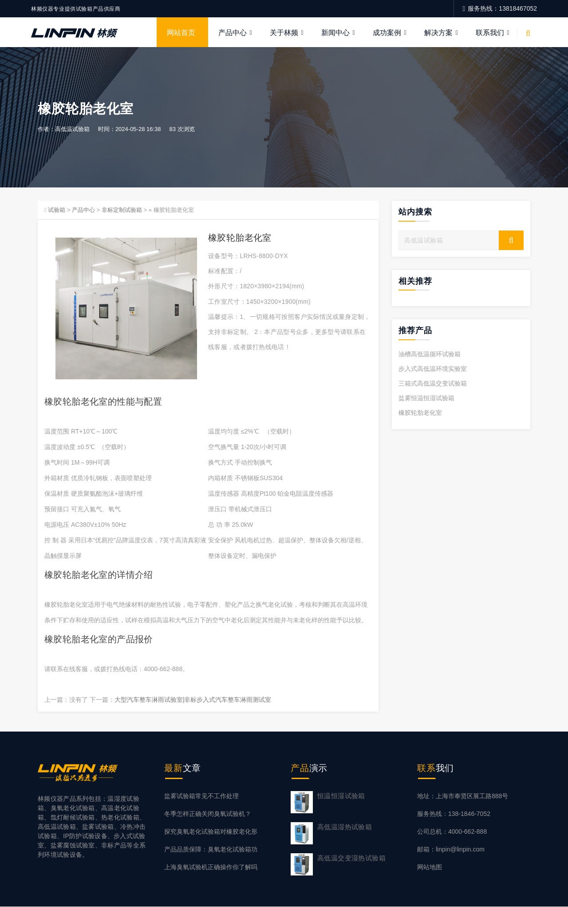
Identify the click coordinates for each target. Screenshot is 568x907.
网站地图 (429, 867)
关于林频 (284, 32)
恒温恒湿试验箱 (341, 796)
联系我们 (490, 32)
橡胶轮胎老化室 (420, 413)
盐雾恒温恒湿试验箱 (426, 398)
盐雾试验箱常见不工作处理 (201, 796)
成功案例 (387, 32)
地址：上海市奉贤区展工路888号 (462, 796)
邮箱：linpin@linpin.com (451, 849)
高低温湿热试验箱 (344, 827)
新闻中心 (335, 32)
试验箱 (56, 210)
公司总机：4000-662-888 (452, 831)
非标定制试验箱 (122, 210)
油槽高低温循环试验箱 (429, 354)
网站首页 (181, 32)
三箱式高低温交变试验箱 (432, 383)
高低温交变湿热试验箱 (351, 858)
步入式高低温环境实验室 (432, 369)
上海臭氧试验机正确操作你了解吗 (210, 867)
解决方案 (438, 32)
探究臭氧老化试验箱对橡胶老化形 (210, 831)
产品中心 (232, 32)
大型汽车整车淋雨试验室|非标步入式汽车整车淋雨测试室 (193, 699)
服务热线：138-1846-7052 (453, 814)
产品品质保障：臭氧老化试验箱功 (210, 849)
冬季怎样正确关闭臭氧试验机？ (207, 814)
